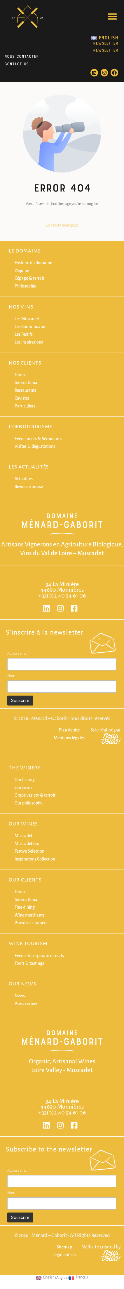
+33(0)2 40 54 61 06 (62, 595)
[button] (112, 16)
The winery (25, 768)
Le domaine (24, 251)
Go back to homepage (62, 225)
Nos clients (25, 363)
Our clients (25, 880)
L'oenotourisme (30, 426)
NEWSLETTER (105, 43)
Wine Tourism (28, 943)
